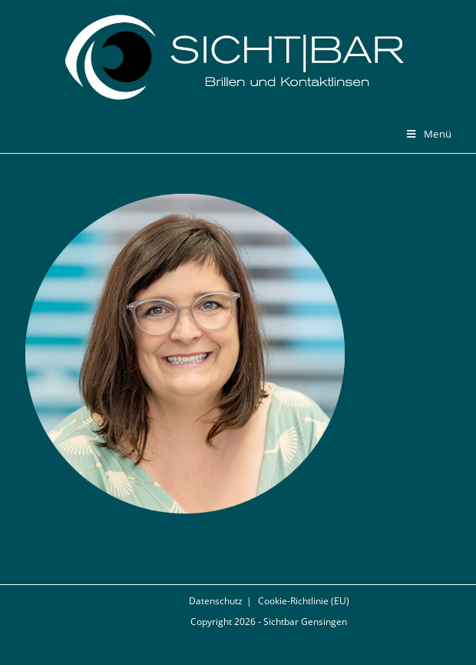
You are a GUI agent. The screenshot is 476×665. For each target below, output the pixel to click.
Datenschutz (216, 600)
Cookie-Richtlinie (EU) (303, 600)
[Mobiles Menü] (429, 134)
